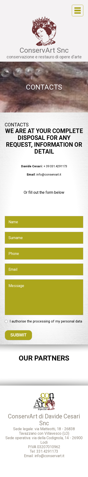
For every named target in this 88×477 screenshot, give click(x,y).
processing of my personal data (57, 321)
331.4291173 (47, 451)
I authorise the (46, 321)
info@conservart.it (48, 174)
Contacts (44, 87)
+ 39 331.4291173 (55, 166)
